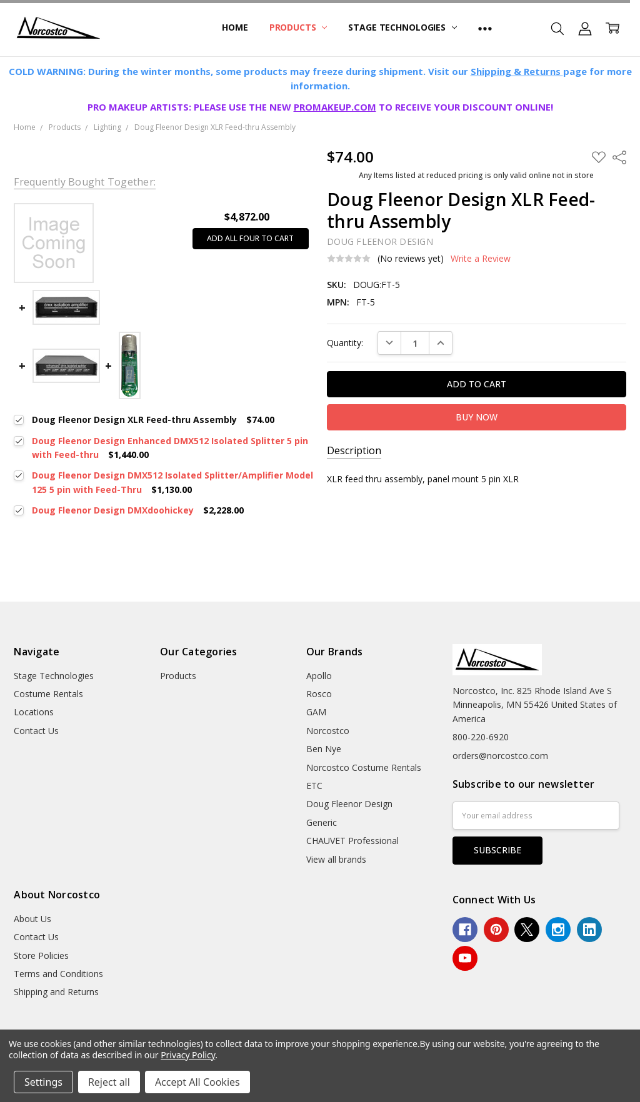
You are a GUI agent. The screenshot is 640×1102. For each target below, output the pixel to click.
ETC (314, 786)
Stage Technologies (402, 27)
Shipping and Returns (56, 992)
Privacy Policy (188, 1055)
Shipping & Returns (517, 71)
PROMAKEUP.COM (335, 107)
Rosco (319, 694)
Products (298, 27)
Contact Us (36, 731)
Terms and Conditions (58, 974)
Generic (321, 822)
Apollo (319, 676)
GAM (316, 712)
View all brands (336, 859)
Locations (34, 712)
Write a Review (481, 259)
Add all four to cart (250, 238)
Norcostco (327, 731)
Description (354, 450)
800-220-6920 (480, 737)
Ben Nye (323, 749)
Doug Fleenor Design (349, 804)
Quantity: (345, 343)
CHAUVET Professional (352, 840)
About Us (32, 919)
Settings (43, 1082)
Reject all (109, 1082)
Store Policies (41, 955)
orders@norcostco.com (500, 756)
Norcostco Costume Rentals (363, 767)
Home (235, 27)
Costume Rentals (48, 694)
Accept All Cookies (197, 1082)
